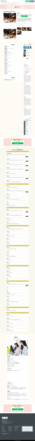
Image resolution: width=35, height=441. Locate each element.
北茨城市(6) (22, 177)
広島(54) (8, 247)
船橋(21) (11, 164)
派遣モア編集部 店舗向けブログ (17, 427)
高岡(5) (9, 330)
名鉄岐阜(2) (10, 223)
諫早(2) (11, 301)
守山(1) (11, 205)
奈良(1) (9, 195)
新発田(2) (15, 319)
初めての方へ (9, 2)
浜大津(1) (9, 205)
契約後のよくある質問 (10, 427)
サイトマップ (15, 430)
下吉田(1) (9, 323)
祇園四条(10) (8, 187)
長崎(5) (9, 301)
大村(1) (15, 301)
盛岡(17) (8, 243)
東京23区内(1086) (9, 153)
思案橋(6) (8, 301)
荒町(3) (11, 330)
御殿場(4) (17, 215)
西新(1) (22, 284)
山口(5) (9, 252)
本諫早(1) (17, 301)
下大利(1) (18, 284)
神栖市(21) (8, 177)
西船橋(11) (22, 164)
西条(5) (9, 272)
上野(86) (8, 154)
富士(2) (22, 215)
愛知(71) (8, 209)
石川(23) (8, 325)
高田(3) (13, 319)
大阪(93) (8, 189)
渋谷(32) (8, 155)
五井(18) (13, 164)
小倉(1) (17, 187)
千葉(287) (8, 163)
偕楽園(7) (20, 177)
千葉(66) (8, 164)
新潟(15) (8, 319)
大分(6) (8, 296)
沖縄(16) (8, 309)
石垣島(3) (11, 310)
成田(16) (17, 164)
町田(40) (22, 154)
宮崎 (7, 290)
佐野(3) (12, 173)
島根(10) (8, 258)
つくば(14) (12, 177)
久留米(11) (10, 284)
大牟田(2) (16, 284)
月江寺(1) (12, 323)
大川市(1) (20, 284)
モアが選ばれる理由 (14, 2)
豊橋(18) (8, 210)
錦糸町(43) (18, 154)
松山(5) (7, 310)
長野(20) (8, 314)
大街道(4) (11, 272)
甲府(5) (7, 323)
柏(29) (9, 164)
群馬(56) (8, 180)
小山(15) (10, 173)
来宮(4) (14, 215)
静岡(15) (8, 215)
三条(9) (12, 187)
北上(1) (9, 243)
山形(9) (7, 232)
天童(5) (9, 232)
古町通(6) (10, 319)
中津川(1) (18, 223)
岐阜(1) (16, 223)
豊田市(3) (16, 210)
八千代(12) (19, 164)
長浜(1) (7, 205)
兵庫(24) (8, 197)
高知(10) (8, 267)
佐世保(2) (13, 301)
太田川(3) (20, 210)
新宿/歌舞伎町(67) (10, 154)
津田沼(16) (15, 164)
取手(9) (16, 177)
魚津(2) (12, 330)
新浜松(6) (13, 215)
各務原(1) (14, 223)
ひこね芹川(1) (13, 205)
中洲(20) (8, 284)
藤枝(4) (18, 215)
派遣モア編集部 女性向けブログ (17, 426)
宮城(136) (8, 227)
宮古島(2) (13, 310)
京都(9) (10, 187)
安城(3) (22, 210)
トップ (1, 2)
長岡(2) (17, 319)
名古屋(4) (12, 210)
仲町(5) (11, 319)
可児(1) (12, 223)
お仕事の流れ (5, 2)
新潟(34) (8, 318)
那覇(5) (9, 310)
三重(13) (8, 218)
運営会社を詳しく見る (27, 67)
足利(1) (13, 173)
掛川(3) (20, 215)
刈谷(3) (18, 210)
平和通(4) (14, 284)
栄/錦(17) (10, 210)
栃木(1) (15, 173)
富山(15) (8, 329)
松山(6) (7, 272)
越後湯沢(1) (19, 319)
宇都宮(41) (8, 173)
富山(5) (7, 330)
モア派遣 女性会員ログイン (27, 427)
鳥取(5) (7, 263)
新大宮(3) (8, 195)
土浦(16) (10, 177)
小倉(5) (12, 284)
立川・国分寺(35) (25, 154)
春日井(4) (14, 210)
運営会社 (18, 2)
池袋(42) (20, 154)
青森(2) (8, 238)
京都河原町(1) (14, 187)
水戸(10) (14, 177)
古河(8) (17, 177)
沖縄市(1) (15, 310)
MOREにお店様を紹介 (10, 430)
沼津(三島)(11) (10, 215)
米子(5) (9, 263)
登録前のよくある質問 (10, 426)
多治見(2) (8, 223)
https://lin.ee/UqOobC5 (7, 423)
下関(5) (7, 252)
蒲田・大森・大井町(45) (15, 154)
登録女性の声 (3, 430)
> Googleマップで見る (26, 66)
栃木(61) (8, 172)
